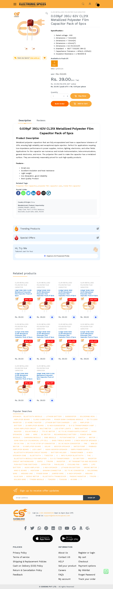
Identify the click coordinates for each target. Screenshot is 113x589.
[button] (83, 3)
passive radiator (78, 476)
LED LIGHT (37, 449)
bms (27, 434)
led (74, 422)
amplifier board (22, 419)
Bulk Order (60, 104)
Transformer (76, 452)
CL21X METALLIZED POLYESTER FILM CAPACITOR (68, 12)
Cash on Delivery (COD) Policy (28, 566)
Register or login (86, 552)
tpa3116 (49, 461)
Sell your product (67, 566)
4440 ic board (20, 470)
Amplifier (84, 422)
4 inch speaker (74, 473)
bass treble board (61, 440)
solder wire (20, 479)
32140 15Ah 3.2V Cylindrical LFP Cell (31, 440)
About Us (63, 552)
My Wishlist (84, 570)
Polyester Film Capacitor (26, 186)
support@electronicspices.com (57, 516)
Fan (85, 443)
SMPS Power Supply (80, 449)
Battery (18, 425)
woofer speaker (62, 446)
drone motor (90, 467)
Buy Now (80, 96)
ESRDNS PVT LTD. (49, 587)
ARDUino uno (27, 473)
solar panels (31, 431)
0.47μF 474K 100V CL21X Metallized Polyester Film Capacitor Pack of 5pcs (23, 334)
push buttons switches (25, 464)
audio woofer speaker (56, 449)
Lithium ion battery (70, 467)
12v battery (78, 458)
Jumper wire (57, 473)
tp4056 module (36, 479)
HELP (61, 561)
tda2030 (63, 479)
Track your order (87, 579)
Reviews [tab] (41, 120)
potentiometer (67, 437)
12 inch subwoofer (56, 425)
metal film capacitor (72, 186)
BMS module (50, 437)
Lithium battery (54, 416)
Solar (47, 446)
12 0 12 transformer (59, 458)
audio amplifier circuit (25, 428)
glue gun (18, 476)
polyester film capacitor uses (50, 186)
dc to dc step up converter (41, 443)
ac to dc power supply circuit (73, 431)
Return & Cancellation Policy (27, 570)
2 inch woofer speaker (85, 440)
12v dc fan (19, 443)
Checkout (83, 561)
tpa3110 (92, 476)
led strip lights (63, 428)
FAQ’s (61, 574)
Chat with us (34, 58)
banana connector (52, 470)
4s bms (74, 479)
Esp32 (40, 461)
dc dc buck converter (69, 443)
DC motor (45, 434)
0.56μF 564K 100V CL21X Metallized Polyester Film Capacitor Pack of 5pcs (89, 292)
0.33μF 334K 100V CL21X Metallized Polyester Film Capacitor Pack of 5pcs (67, 334)
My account (64, 579)
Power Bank (42, 473)
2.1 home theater (33, 422)
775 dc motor (48, 431)
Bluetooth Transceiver (54, 476)
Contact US (64, 557)
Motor (92, 437)
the (89, 455)
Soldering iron (87, 416)
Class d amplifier (41, 419)
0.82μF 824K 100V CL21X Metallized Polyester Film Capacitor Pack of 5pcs (45, 292)
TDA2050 (51, 479)
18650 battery (81, 428)
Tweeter (48, 455)
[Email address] (48, 497)
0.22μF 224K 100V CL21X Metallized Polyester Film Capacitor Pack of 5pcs (23, 376)
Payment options (87, 566)
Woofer (17, 431)
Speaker (17, 416)
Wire (35, 434)
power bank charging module (68, 419)
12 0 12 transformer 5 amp (81, 425)
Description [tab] (25, 120)
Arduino (89, 473)
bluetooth (35, 455)
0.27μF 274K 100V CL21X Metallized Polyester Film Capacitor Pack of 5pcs (89, 334)
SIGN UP (91, 498)
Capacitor (46, 464)
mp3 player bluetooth (72, 455)
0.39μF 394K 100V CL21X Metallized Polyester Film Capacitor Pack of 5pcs (45, 334)
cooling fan (73, 464)
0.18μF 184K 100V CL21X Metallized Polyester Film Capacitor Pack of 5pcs (45, 376)
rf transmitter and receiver (83, 461)
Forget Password (86, 574)
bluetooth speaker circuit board (30, 452)
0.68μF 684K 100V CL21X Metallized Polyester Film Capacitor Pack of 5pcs (67, 292)
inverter (60, 461)
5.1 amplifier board (32, 446)
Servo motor (32, 476)
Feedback (18, 574)
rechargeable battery (65, 434)
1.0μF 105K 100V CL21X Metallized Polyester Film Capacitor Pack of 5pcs (23, 292)
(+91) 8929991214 (46, 513)
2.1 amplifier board (35, 425)
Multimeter (45, 428)
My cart (82, 557)
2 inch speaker (50, 467)
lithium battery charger (57, 422)
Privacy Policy (20, 552)
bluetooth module (33, 416)
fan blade (59, 464)
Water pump (79, 446)
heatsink (34, 470)
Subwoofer (70, 416)
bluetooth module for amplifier (30, 458)
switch (81, 437)
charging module (32, 437)
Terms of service (21, 557)
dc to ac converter (74, 470)
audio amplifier (32, 467)
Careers (62, 570)
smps (85, 464)
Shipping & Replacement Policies (29, 561)
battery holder (58, 452)
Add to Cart (80, 104)
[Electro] (25, 4)
